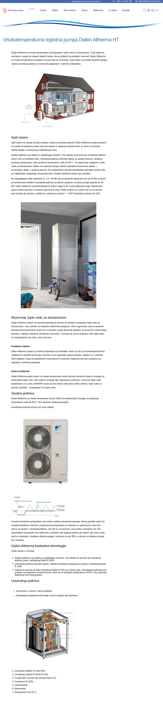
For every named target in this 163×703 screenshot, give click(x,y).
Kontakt (126, 10)
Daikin (55, 10)
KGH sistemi (70, 10)
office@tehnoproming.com (147, 1)
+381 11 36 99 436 (122, 1)
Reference (98, 10)
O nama (113, 10)
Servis (85, 10)
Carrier (43, 10)
